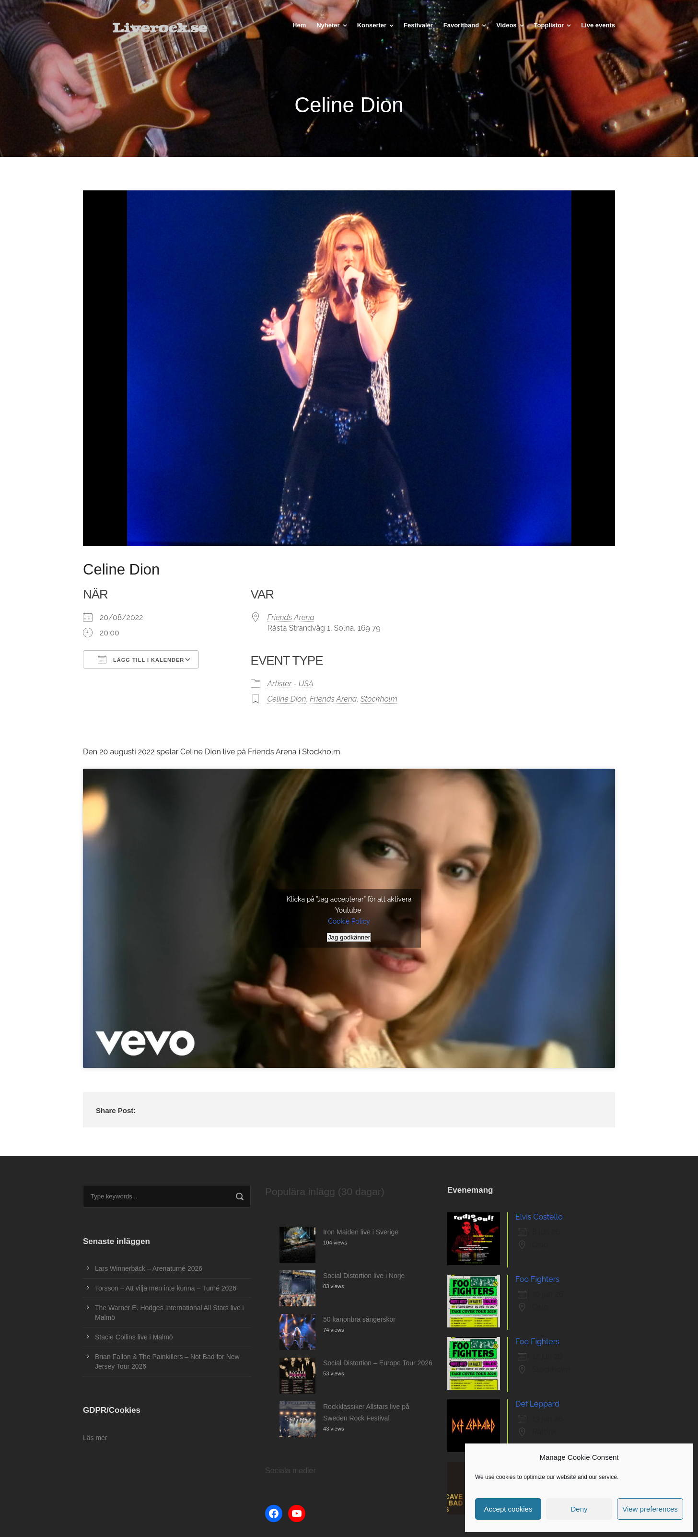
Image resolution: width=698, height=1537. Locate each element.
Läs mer (95, 1438)
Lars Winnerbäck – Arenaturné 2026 (148, 1268)
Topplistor (549, 25)
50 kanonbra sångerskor (359, 1319)
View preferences (650, 1509)
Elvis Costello (539, 1216)
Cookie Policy (349, 921)
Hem (299, 25)
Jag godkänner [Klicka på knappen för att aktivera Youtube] (349, 937)
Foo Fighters (537, 1279)
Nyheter (327, 25)
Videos (506, 25)
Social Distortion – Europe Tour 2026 (377, 1363)
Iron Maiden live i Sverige (360, 1232)
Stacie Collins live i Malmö (134, 1337)
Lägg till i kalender (141, 659)
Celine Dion (287, 699)
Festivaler (418, 25)
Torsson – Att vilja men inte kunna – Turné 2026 (165, 1288)
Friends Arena (291, 617)
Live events (598, 25)
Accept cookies (508, 1509)
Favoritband (461, 25)
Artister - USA (291, 683)
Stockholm (379, 699)
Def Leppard (537, 1403)
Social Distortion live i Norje (364, 1275)
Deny (578, 1509)
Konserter (371, 25)
